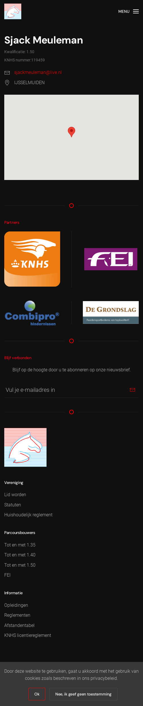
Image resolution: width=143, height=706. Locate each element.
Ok (36, 694)
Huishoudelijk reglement (28, 514)
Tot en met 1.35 (19, 545)
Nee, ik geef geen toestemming (83, 694)
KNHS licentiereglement (27, 635)
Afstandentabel (19, 625)
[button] (128, 11)
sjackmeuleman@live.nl (38, 72)
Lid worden (15, 494)
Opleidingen (16, 605)
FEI (7, 575)
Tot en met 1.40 (19, 555)
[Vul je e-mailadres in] (71, 390)
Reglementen (17, 615)
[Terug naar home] (12, 11)
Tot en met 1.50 (19, 565)
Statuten (12, 505)
